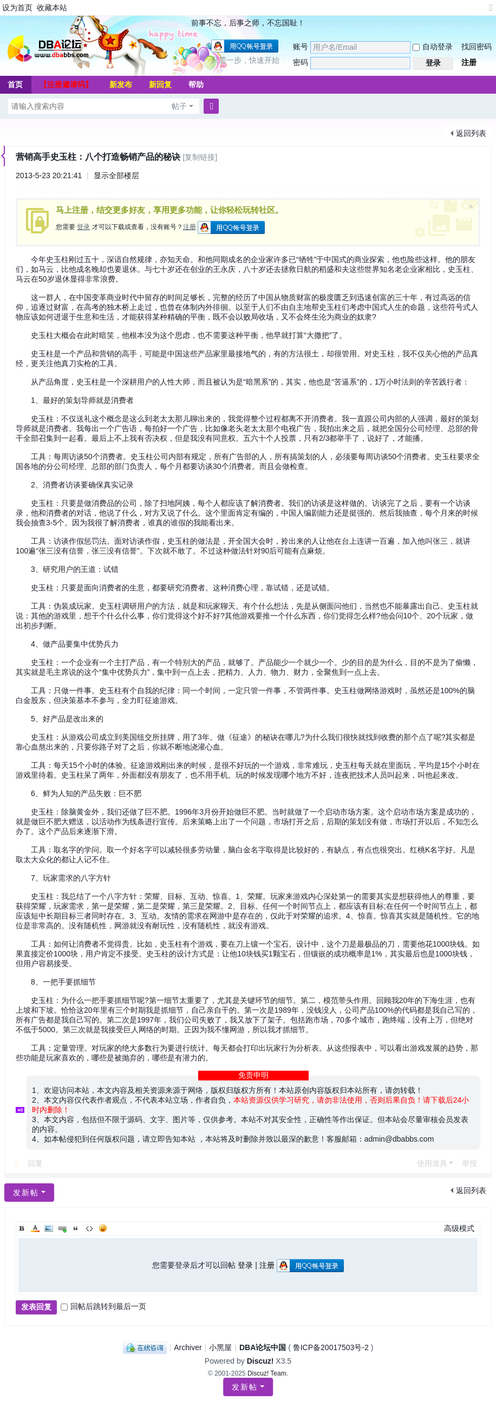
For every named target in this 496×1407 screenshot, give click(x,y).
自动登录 (433, 46)
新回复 (160, 84)
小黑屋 (220, 1347)
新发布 (120, 84)
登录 (83, 227)
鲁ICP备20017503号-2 (331, 1347)
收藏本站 (52, 7)
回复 (35, 1163)
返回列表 (471, 133)
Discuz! (260, 1361)
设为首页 (17, 7)
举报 (469, 1163)
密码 (300, 62)
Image (48, 1228)
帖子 (179, 106)
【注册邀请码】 (66, 84)
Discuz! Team (266, 1373)
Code (89, 1228)
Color (35, 1228)
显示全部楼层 (116, 175)
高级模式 (459, 1228)
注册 (469, 62)
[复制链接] (199, 157)
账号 (300, 46)
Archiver (187, 1347)
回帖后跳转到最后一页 (103, 1306)
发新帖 (245, 1387)
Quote (75, 1228)
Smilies (102, 1228)
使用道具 (432, 1163)
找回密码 (476, 46)
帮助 (196, 84)
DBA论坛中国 (262, 1347)
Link (62, 1228)
